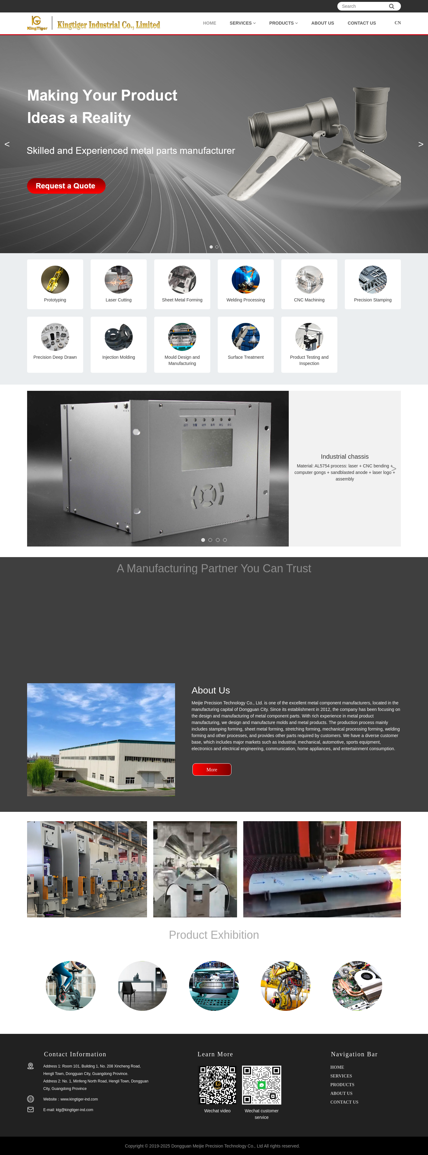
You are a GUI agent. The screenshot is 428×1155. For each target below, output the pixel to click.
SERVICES (243, 23)
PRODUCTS (283, 23)
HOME (209, 23)
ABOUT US (322, 23)
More (212, 769)
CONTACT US (362, 23)
